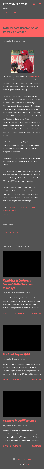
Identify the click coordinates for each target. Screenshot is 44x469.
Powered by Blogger (22, 459)
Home (5, 12)
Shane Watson (34, 77)
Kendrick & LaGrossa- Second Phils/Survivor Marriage (18, 284)
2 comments (15, 379)
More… (25, 12)
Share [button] (5, 214)
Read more (36, 313)
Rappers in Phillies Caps (19, 420)
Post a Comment (10, 232)
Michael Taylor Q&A (16, 354)
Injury (12, 207)
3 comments (15, 446)
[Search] (34, 4)
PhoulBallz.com (15, 4)
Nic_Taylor (27, 464)
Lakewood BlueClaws (25, 207)
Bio (15, 12)
